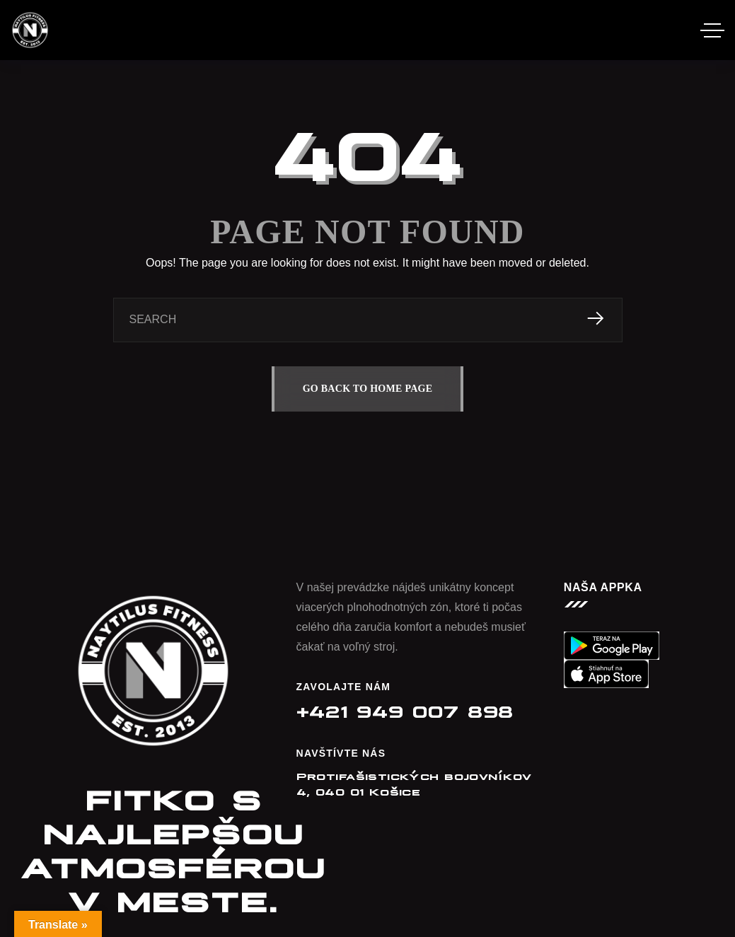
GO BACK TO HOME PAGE (368, 388)
